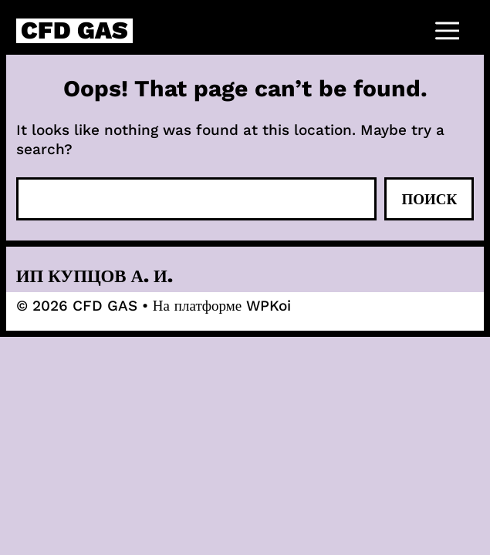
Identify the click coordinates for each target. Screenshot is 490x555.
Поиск (429, 199)
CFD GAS (74, 30)
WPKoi (268, 305)
